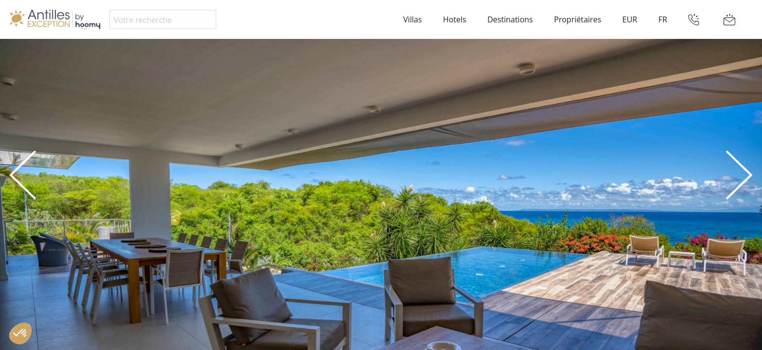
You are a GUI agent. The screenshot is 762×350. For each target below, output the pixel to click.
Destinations (510, 19)
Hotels (455, 19)
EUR (630, 19)
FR (662, 19)
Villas (412, 19)
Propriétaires (577, 19)
